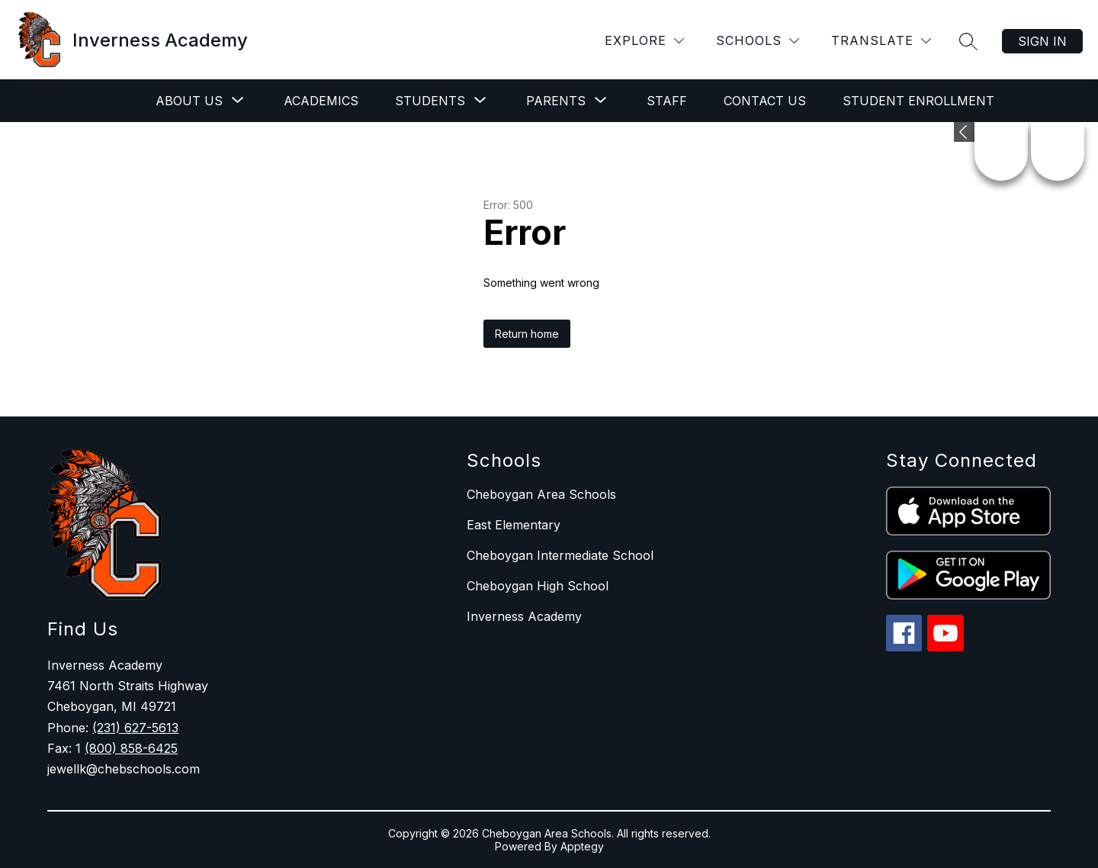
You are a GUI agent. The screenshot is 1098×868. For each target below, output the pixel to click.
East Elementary (513, 524)
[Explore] (644, 40)
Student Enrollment (918, 100)
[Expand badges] (964, 132)
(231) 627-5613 (135, 727)
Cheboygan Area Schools (541, 494)
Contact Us (765, 100)
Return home (527, 333)
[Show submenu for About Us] (189, 101)
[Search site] (968, 41)
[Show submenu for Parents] (556, 101)
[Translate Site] (881, 40)
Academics (321, 100)
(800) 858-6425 (131, 748)
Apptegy (582, 846)
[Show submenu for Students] (430, 101)
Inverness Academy (524, 616)
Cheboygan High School (537, 585)
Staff (667, 100)
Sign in (1042, 41)
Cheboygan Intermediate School (560, 555)
